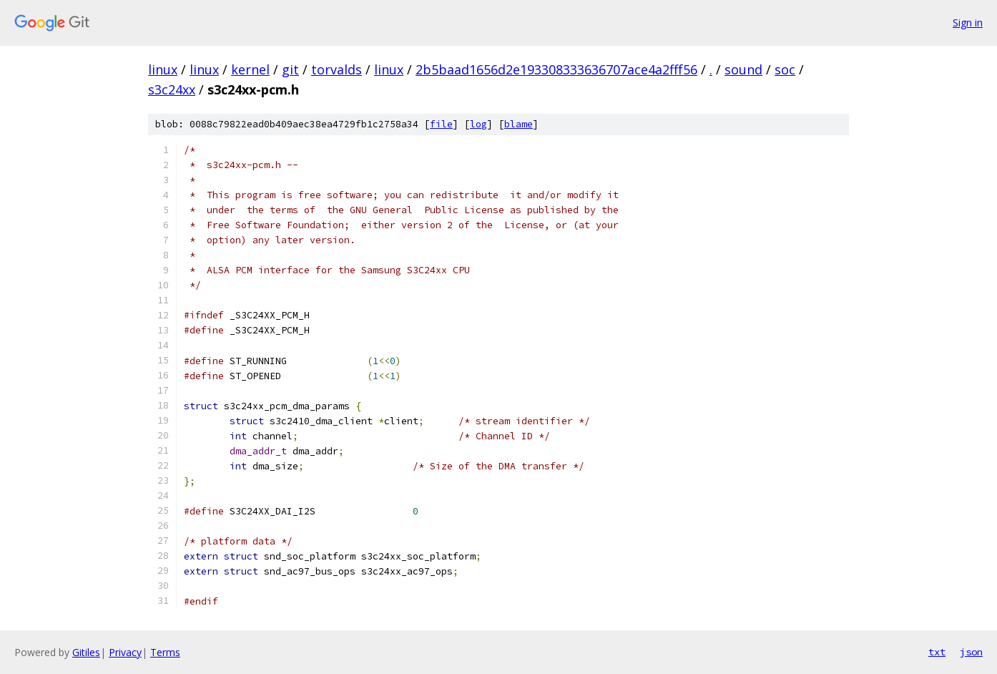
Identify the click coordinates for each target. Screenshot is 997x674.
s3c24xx (171, 89)
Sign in (968, 22)
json (971, 651)
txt (937, 651)
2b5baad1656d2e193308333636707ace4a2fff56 (556, 69)
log (478, 124)
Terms (165, 652)
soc (785, 69)
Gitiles (86, 652)
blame (518, 124)
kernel (250, 69)
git (290, 69)
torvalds (336, 69)
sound (743, 69)
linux (162, 69)
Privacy (125, 652)
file (441, 124)
